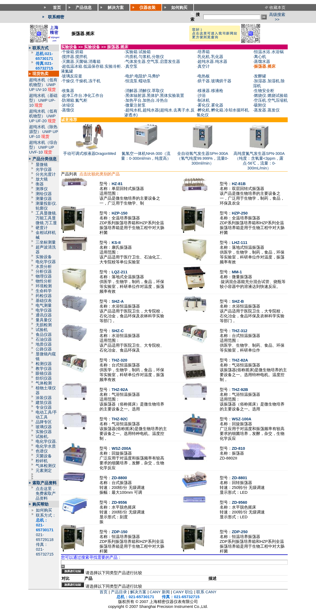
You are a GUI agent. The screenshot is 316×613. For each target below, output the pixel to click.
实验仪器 (44, 432)
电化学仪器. (46, 441)
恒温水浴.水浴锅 (268, 52)
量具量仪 (44, 320)
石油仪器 (44, 339)
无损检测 (44, 325)
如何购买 (44, 510)
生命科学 (44, 291)
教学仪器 (44, 368)
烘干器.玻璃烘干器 (214, 81)
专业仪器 (44, 407)
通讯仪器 (44, 315)
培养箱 (204, 52)
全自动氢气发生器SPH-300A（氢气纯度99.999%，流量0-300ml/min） (202, 158)
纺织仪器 (44, 378)
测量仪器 (44, 198)
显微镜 (42, 164)
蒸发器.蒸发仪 (266, 110)
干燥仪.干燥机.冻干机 (81, 81)
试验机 (42, 330)
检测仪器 (44, 364)
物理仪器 (44, 276)
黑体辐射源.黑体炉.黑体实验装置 (154, 95)
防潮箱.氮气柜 (74, 100)
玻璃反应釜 (72, 76)
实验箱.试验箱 (138, 52)
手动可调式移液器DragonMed (89, 153)
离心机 (260, 57)
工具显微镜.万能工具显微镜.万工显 (46, 218)
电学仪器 (44, 310)
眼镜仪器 (44, 373)
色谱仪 (42, 451)
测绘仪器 (44, 194)
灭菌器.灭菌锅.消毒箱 (81, 61)
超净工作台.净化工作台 (83, 95)
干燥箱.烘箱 (72, 52)
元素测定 (44, 470)
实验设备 (44, 257)
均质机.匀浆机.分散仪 (144, 57)
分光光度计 (46, 174)
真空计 (204, 66)
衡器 (40, 184)
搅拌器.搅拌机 (74, 57)
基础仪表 (44, 300)
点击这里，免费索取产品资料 (46, 493)
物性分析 (44, 281)
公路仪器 (44, 349)
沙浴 (202, 95)
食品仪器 (44, 334)
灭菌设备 (44, 456)
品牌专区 (44, 422)
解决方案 (138, 592)
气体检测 (44, 383)
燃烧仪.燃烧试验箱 (270, 95)
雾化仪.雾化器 (210, 105)
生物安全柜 (264, 90)
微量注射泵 (135, 105)
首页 (103, 592)
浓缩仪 (68, 105)
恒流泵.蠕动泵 (138, 81)
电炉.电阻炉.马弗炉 (142, 76)
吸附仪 (260, 105)
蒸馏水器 (262, 61)
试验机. (42, 436)
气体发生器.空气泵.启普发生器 (152, 61)
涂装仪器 (44, 398)
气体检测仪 (46, 466)
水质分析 (44, 266)
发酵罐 (260, 76)
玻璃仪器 (44, 427)
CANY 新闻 (160, 592)
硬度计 (42, 228)
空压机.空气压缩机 (270, 100)
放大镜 (42, 179)
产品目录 (119, 592)
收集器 (68, 90)
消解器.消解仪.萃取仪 (144, 90)
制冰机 (204, 100)
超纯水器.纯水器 (212, 61)
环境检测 (44, 286)
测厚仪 (42, 189)
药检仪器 (44, 296)
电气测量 (44, 305)
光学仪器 (44, 169)
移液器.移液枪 (210, 90)
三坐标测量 (46, 242)
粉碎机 (42, 461)
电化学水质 (46, 446)
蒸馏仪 (68, 110)
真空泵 (131, 66)
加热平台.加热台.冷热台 (146, 100)
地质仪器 (44, 344)
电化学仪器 (46, 262)
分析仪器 (44, 271)
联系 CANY (206, 592)
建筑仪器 (44, 402)
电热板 (204, 76)
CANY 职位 (183, 592)
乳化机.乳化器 (210, 57)
